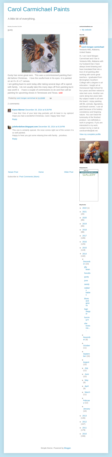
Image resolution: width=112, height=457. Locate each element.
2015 (84, 248)
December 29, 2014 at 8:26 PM (38, 110)
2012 (84, 422)
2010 (84, 434)
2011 (84, 428)
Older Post (68, 172)
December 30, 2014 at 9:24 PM (51, 127)
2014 (84, 254)
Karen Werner (18, 110)
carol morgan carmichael (92, 47)
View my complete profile (90, 134)
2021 (84, 212)
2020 (84, 218)
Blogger (67, 448)
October (86, 345)
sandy (86, 284)
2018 (84, 230)
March (87, 392)
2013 (84, 416)
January (86, 409)
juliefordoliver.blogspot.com (25, 127)
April (87, 386)
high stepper (87, 311)
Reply (14, 119)
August (86, 362)
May (86, 380)
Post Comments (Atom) (29, 177)
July (86, 368)
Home (41, 172)
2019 (84, 224)
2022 (84, 208)
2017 (84, 236)
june (86, 280)
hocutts (87, 273)
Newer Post (13, 172)
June (87, 374)
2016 (84, 242)
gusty (86, 277)
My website (86, 30)
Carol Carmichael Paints (39, 9)
